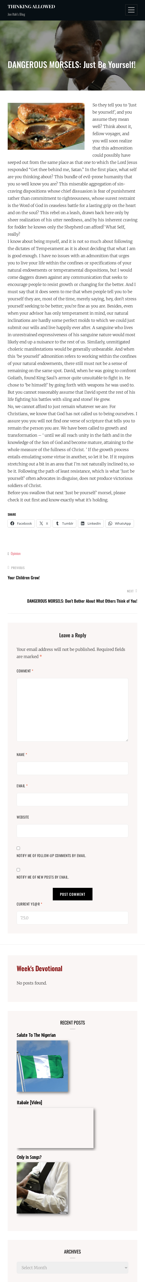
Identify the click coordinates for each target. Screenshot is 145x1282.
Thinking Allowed (31, 6)
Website (23, 817)
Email (22, 785)
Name (22, 754)
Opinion (15, 553)
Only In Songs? (29, 1157)
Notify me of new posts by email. (43, 877)
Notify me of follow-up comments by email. (51, 855)
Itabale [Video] (29, 1102)
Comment (25, 670)
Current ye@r (29, 904)
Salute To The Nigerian (36, 1035)
